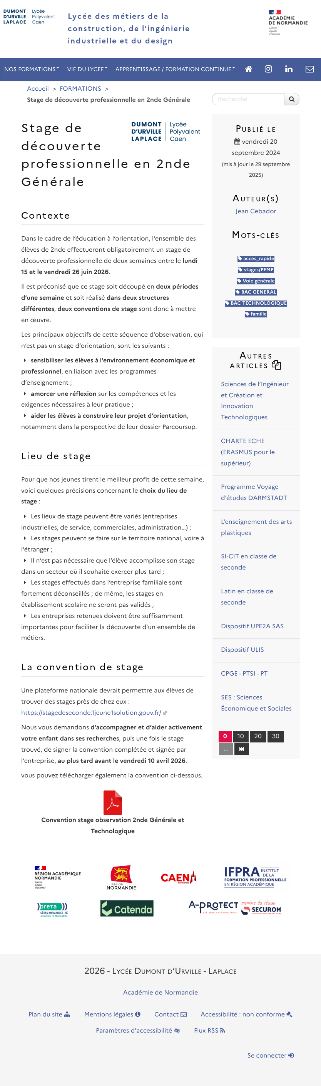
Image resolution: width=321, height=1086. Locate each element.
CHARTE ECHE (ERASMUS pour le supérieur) (248, 452)
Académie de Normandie (160, 992)
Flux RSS (209, 1031)
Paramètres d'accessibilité (138, 1031)
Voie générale (256, 281)
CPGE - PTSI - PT (244, 674)
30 (275, 736)
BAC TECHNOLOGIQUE (256, 303)
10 (240, 736)
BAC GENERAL (256, 292)
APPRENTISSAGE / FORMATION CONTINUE (175, 69)
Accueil (38, 89)
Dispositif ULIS (242, 650)
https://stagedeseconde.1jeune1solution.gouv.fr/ (91, 713)
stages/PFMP (255, 270)
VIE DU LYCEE (87, 69)
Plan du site (49, 1014)
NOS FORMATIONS (31, 69)
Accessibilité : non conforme (247, 1014)
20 (258, 736)
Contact (170, 1014)
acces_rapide (256, 259)
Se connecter (270, 1055)
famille (256, 314)
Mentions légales (112, 1014)
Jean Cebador (256, 211)
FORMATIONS (80, 89)
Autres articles (256, 360)
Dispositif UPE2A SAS (252, 626)
